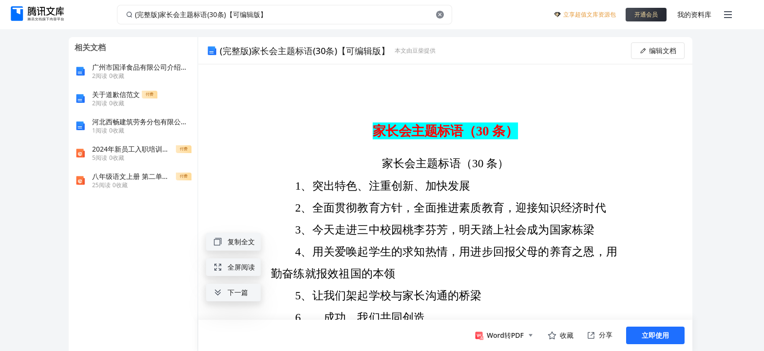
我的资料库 (694, 14)
